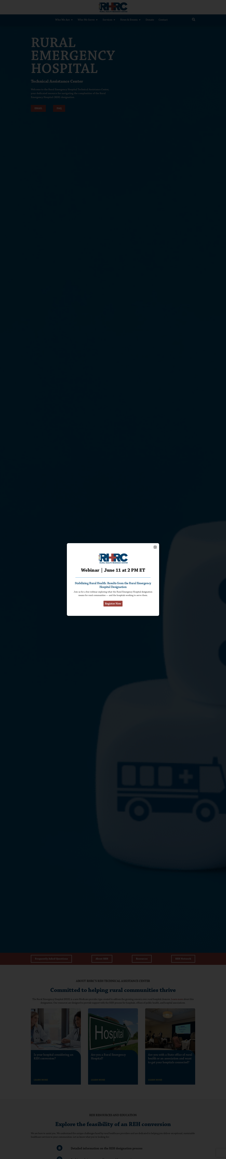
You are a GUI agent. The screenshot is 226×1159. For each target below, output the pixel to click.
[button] (155, 545)
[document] (113, 579)
